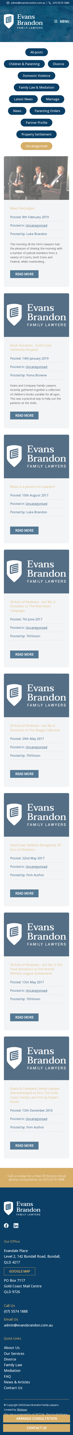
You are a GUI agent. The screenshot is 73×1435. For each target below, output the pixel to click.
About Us (12, 1347)
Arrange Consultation (36, 1418)
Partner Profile (36, 122)
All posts (36, 52)
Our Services (14, 1353)
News (17, 111)
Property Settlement (36, 134)
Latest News (23, 99)
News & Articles (17, 1382)
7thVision (22, 1409)
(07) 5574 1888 (16, 1311)
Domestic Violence (36, 76)
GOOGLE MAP (19, 1271)
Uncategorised (36, 146)
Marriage (52, 99)
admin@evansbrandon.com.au (28, 1325)
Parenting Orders (47, 111)
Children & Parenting (24, 64)
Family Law (13, 1364)
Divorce (58, 64)
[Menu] (61, 21)
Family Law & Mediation (36, 87)
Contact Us (37, 1428)
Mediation (12, 1370)
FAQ (7, 1376)
